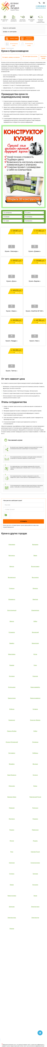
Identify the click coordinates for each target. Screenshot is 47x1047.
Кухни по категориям (9, 28)
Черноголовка (11, 895)
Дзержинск (11, 599)
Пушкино (35, 819)
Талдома (35, 873)
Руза (11, 852)
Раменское (35, 830)
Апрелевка (12, 544)
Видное (12, 566)
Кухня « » (11, 251)
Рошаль (35, 841)
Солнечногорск (35, 863)
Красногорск (12, 698)
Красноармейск (35, 687)
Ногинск (35, 775)
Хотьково (35, 884)
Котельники (11, 687)
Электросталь (12, 917)
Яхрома (12, 928)
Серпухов (12, 863)
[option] (8, 943)
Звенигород (35, 643)
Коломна (12, 676)
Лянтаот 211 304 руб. (6, 947)
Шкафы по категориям (9, 31)
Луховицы (35, 742)
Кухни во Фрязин (35, 720)
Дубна (35, 621)
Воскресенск (12, 577)
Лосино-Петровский (12, 742)
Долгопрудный (11, 610)
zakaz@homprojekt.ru (41, 7)
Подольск (35, 808)
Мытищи (35, 764)
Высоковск (35, 577)
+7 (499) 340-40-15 (41, 6)
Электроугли (35, 917)
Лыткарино (11, 753)
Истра (35, 654)
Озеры (35, 786)
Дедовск (35, 588)
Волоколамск (35, 566)
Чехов (35, 895)
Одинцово (12, 786)
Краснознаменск (35, 698)
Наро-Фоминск (11, 775)
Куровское (12, 720)
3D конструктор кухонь (30, 56)
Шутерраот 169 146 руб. (21, 947)
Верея (35, 555)
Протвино (12, 819)
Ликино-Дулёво (11, 731)
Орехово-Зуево (11, 797)
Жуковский (35, 632)
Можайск (12, 764)
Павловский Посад (35, 797)
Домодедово (35, 610)
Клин (35, 665)
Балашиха (35, 544)
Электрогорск (35, 906)
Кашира (11, 665)
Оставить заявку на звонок (11, 57)
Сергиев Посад (35, 852)
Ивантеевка (11, 654)
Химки (12, 884)
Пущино (11, 830)
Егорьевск (12, 632)
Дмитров (35, 599)
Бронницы (12, 555)
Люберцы (35, 753)
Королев (35, 676)
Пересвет (12, 808)
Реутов (12, 841)
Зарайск (11, 643)
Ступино (11, 873)
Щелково (12, 906)
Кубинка (11, 709)
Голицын (11, 588)
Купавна (35, 709)
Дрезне (12, 621)
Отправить (23, 521)
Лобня (35, 731)
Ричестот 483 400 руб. (37, 947)
